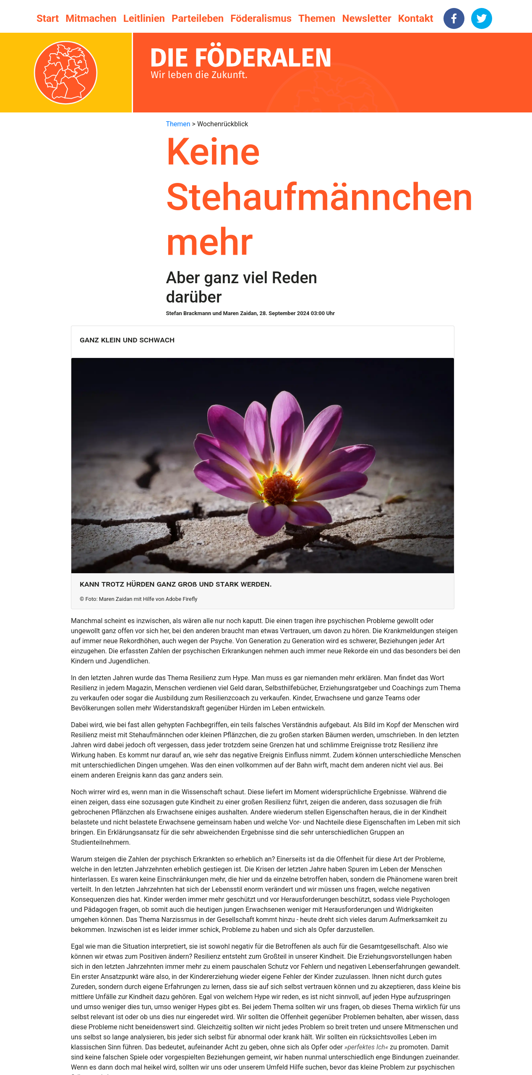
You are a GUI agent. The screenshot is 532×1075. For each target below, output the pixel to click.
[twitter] (481, 18)
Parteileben (198, 18)
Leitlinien (144, 18)
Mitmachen (90, 18)
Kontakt (415, 18)
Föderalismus (261, 18)
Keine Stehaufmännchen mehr (319, 197)
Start (48, 18)
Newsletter (366, 18)
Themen (316, 18)
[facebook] (453, 18)
